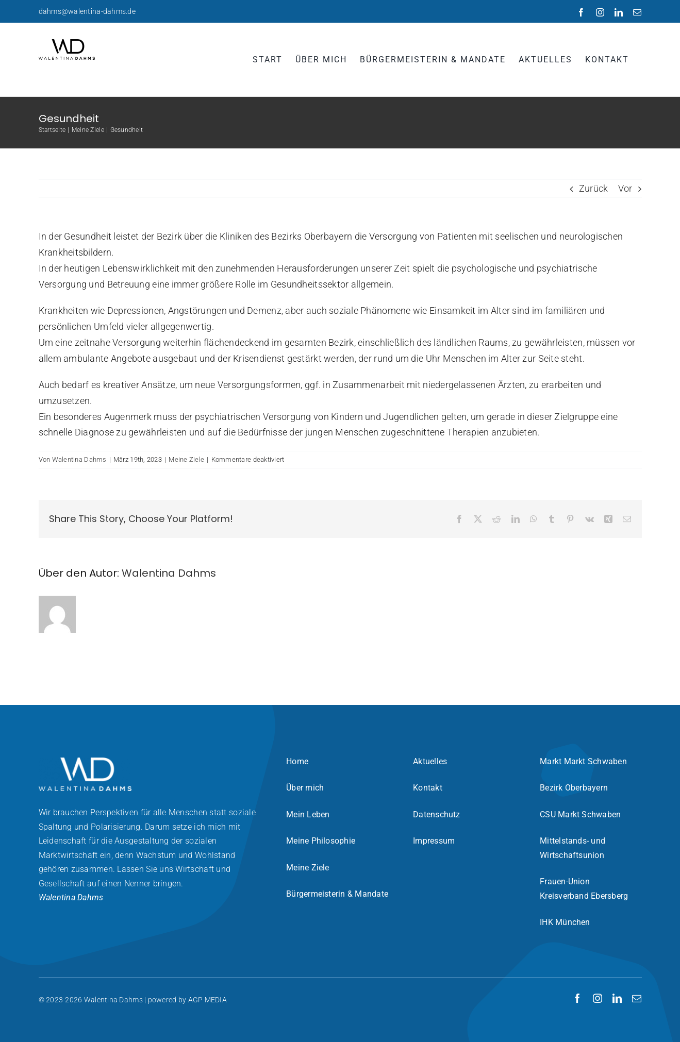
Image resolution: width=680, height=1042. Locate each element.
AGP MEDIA (207, 1000)
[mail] (636, 998)
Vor (625, 188)
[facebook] (577, 998)
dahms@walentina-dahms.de (87, 11)
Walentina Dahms (79, 459)
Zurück (593, 188)
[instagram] (597, 998)
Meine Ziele (186, 459)
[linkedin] (617, 998)
